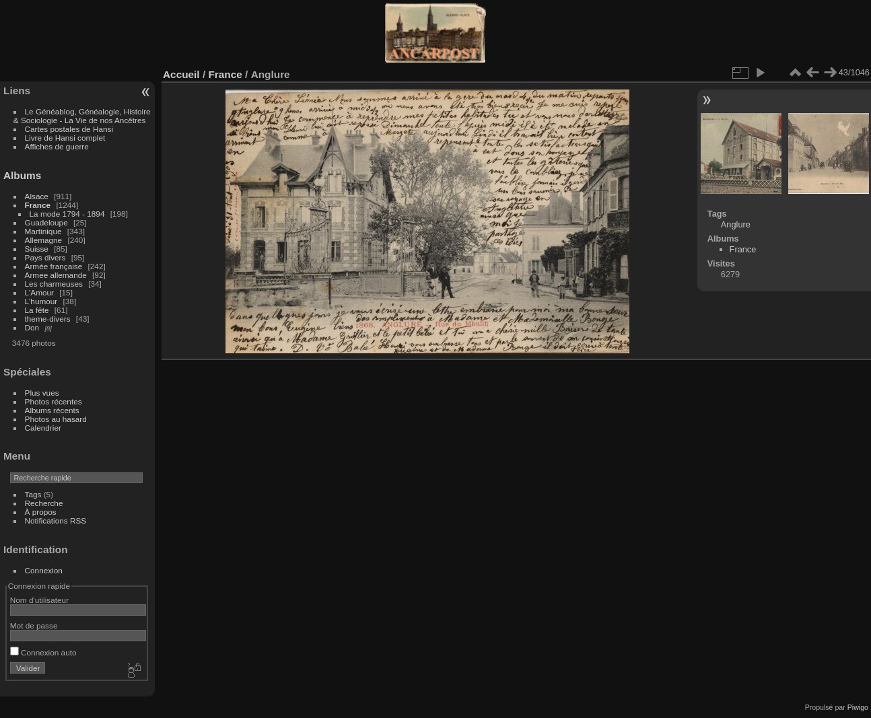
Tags (33, 494)
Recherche (44, 503)
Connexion (44, 570)
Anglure (736, 224)
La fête (37, 310)
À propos (41, 511)
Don (32, 327)
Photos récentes (53, 401)
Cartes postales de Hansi (69, 128)
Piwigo (857, 707)
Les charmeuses (54, 283)
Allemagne (44, 240)
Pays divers (45, 257)
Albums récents (52, 410)
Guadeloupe (46, 222)
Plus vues (42, 392)
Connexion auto (43, 652)
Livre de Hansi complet (65, 137)
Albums (22, 175)
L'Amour (39, 292)
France (38, 205)
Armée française (54, 266)
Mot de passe (34, 625)
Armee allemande (56, 275)
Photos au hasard (56, 419)
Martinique (43, 231)
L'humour (41, 301)
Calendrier (43, 427)
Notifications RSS (56, 520)
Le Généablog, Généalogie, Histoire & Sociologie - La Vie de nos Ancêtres (82, 115)
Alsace (36, 196)
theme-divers (48, 318)
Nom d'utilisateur (39, 600)
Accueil (181, 74)
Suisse (36, 248)
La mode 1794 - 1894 (67, 213)
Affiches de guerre (57, 146)
